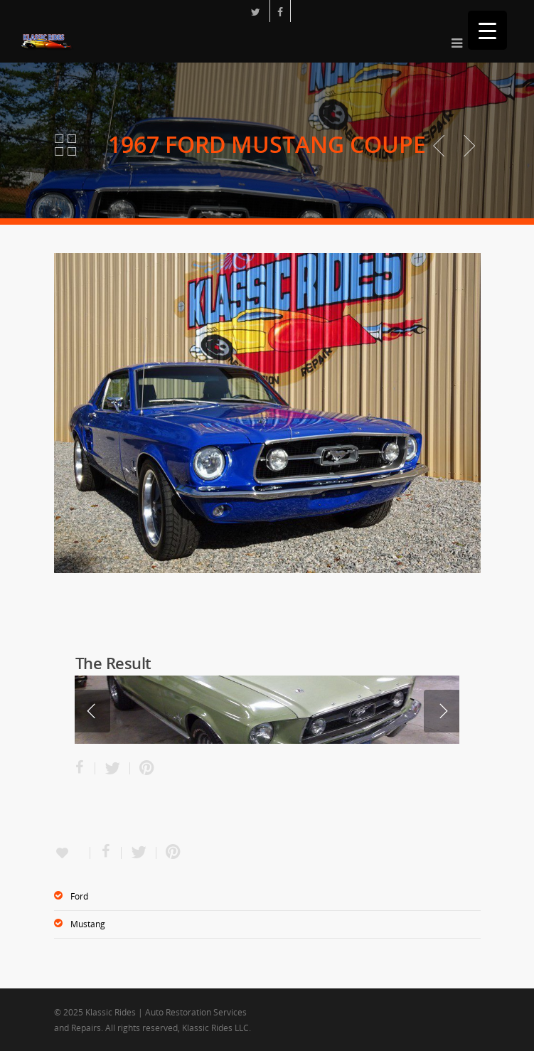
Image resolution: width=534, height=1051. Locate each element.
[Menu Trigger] (487, 30)
